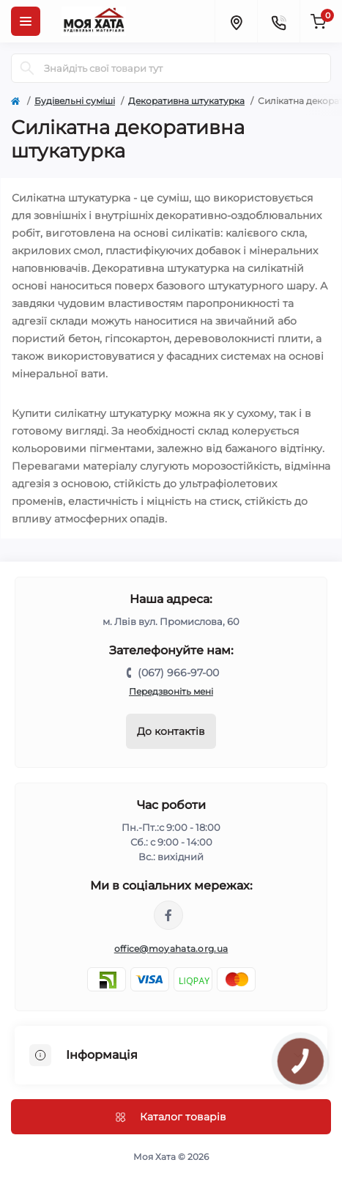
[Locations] (236, 21)
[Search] (27, 68)
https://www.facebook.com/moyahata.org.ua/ (168, 915)
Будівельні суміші (74, 100)
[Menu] (25, 21)
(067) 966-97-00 (178, 672)
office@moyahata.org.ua (171, 948)
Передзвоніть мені (171, 691)
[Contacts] (278, 21)
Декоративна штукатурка (186, 100)
